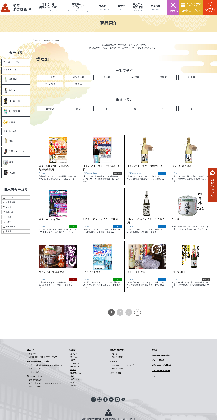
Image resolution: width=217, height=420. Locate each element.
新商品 (9, 90)
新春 (78, 109)
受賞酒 (9, 122)
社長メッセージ (118, 369)
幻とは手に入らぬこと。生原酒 (100, 219)
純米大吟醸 (10, 202)
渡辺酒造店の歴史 (36, 380)
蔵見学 (114, 354)
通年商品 (10, 79)
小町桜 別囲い (179, 272)
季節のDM (33, 354)
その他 (9, 173)
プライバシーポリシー (161, 371)
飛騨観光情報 (117, 357)
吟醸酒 (8, 217)
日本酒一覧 (11, 101)
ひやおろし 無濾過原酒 (51, 272)
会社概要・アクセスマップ (123, 365)
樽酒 (8, 162)
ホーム (37, 40)
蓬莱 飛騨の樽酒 (182, 166)
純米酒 (8, 222)
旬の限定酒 (11, 111)
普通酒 (8, 231)
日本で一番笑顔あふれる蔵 (48, 7)
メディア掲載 (115, 373)
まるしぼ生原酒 (136, 272)
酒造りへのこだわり (78, 7)
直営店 (121, 7)
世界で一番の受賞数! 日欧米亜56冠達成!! (45, 365)
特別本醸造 (10, 226)
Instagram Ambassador (161, 355)
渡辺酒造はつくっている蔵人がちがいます (46, 383)
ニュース (30, 350)
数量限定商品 (9, 131)
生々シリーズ (9, 70)
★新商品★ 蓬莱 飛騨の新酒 (144, 166)
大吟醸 (8, 207)
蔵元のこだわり (35, 387)
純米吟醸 (9, 212)
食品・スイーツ (13, 151)
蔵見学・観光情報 (138, 7)
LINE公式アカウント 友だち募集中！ (44, 357)
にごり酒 (9, 197)
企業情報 (155, 7)
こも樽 (175, 219)
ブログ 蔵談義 (158, 360)
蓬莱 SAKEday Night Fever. (54, 219)
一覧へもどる (12, 62)
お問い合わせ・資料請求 (161, 365)
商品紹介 (104, 7)
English (154, 376)
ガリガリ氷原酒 (92, 272)
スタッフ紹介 (34, 372)
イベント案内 (34, 369)
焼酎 (8, 141)
